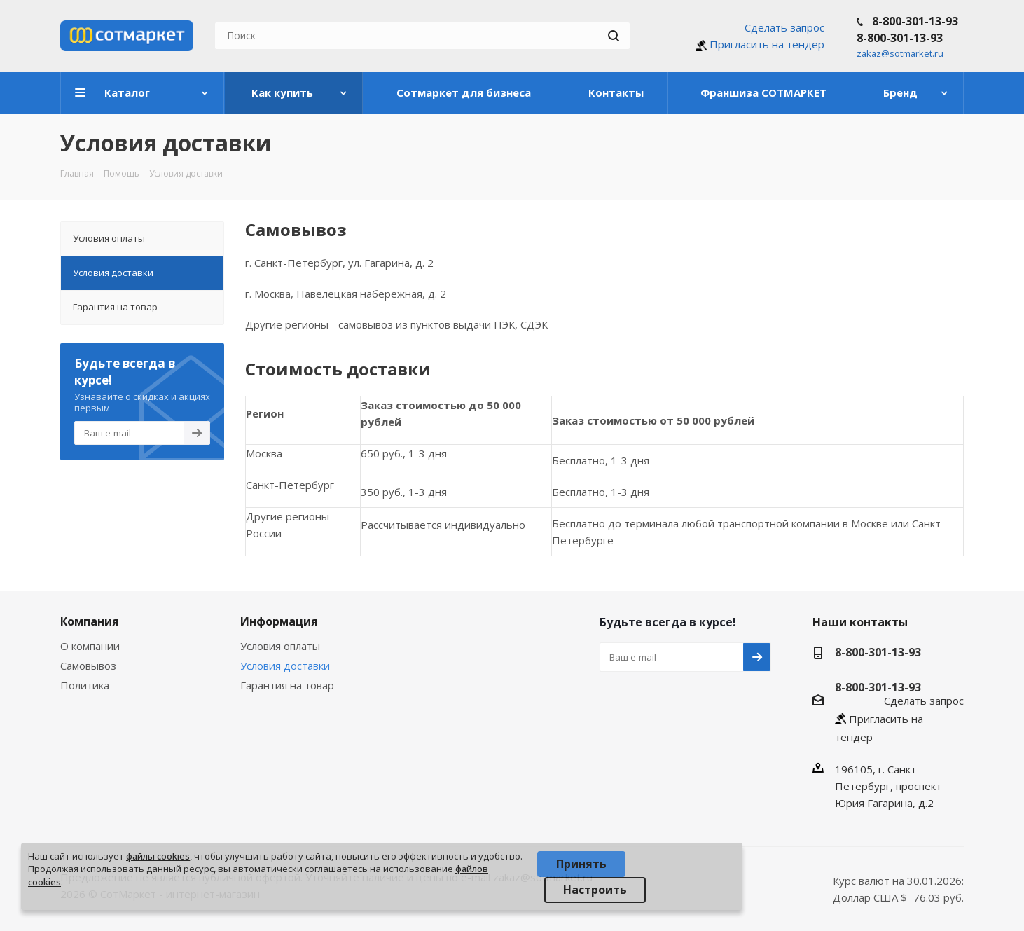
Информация (279, 621)
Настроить (595, 889)
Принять (581, 863)
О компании (90, 646)
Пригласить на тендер (767, 44)
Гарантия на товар (287, 685)
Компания (89, 621)
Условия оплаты (280, 646)
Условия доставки (285, 665)
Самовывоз (88, 665)
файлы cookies (158, 856)
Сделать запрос (784, 27)
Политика (84, 685)
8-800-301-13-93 (915, 21)
